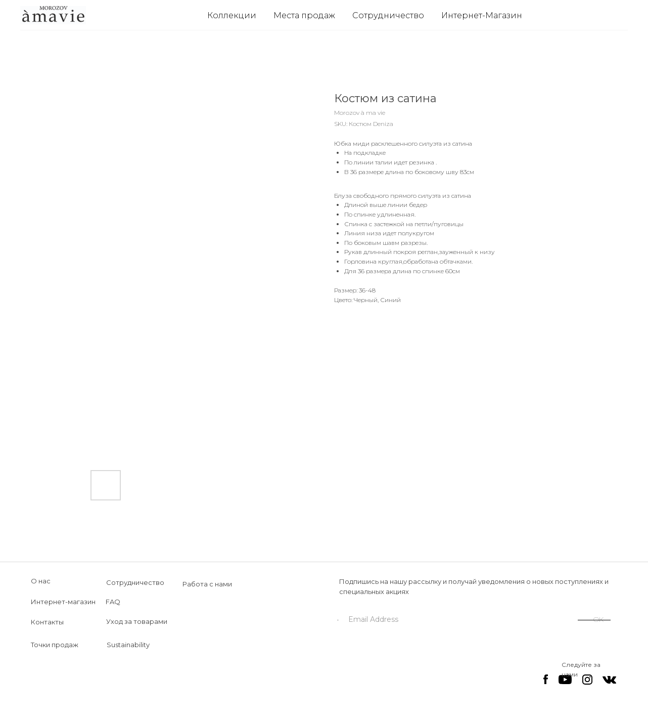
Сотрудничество (388, 15)
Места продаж (304, 15)
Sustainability (128, 645)
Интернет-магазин (63, 602)
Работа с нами (207, 584)
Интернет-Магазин (481, 15)
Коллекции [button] (231, 15)
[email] (458, 619)
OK (598, 619)
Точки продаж (54, 645)
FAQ (113, 602)
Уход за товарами (136, 621)
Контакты (47, 622)
